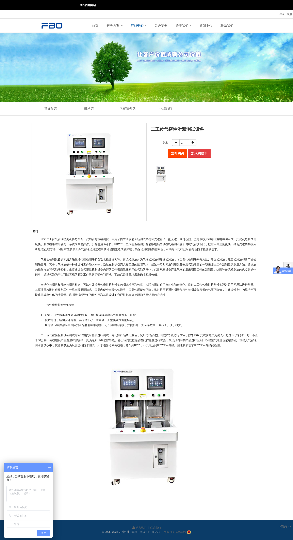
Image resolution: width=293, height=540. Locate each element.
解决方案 (114, 25)
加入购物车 (199, 153)
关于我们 (183, 25)
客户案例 (160, 25)
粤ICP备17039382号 (175, 531)
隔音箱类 (50, 108)
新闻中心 (205, 25)
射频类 (89, 108)
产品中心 (138, 25)
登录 (282, 14)
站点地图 (139, 527)
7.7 (285, 527)
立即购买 (177, 153)
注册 (289, 14)
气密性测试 (127, 108)
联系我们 (227, 25)
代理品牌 (165, 108)
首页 (95, 25)
